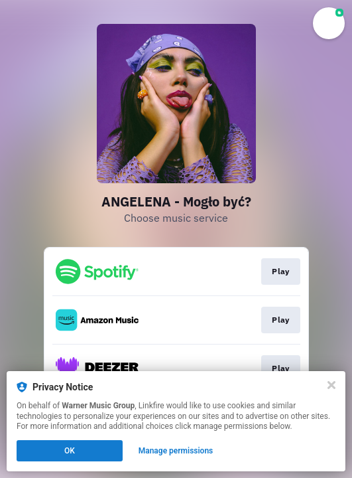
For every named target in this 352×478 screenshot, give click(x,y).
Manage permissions (176, 450)
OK (69, 450)
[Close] (331, 385)
